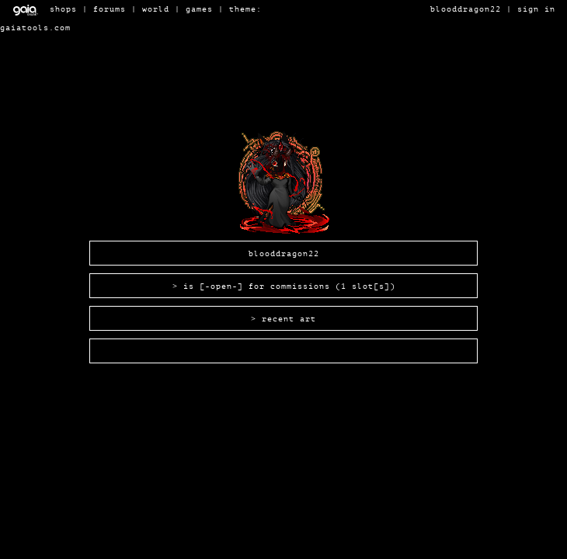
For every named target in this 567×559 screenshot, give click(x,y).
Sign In (536, 9)
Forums (109, 9)
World (155, 9)
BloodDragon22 (465, 9)
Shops (63, 9)
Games (199, 9)
